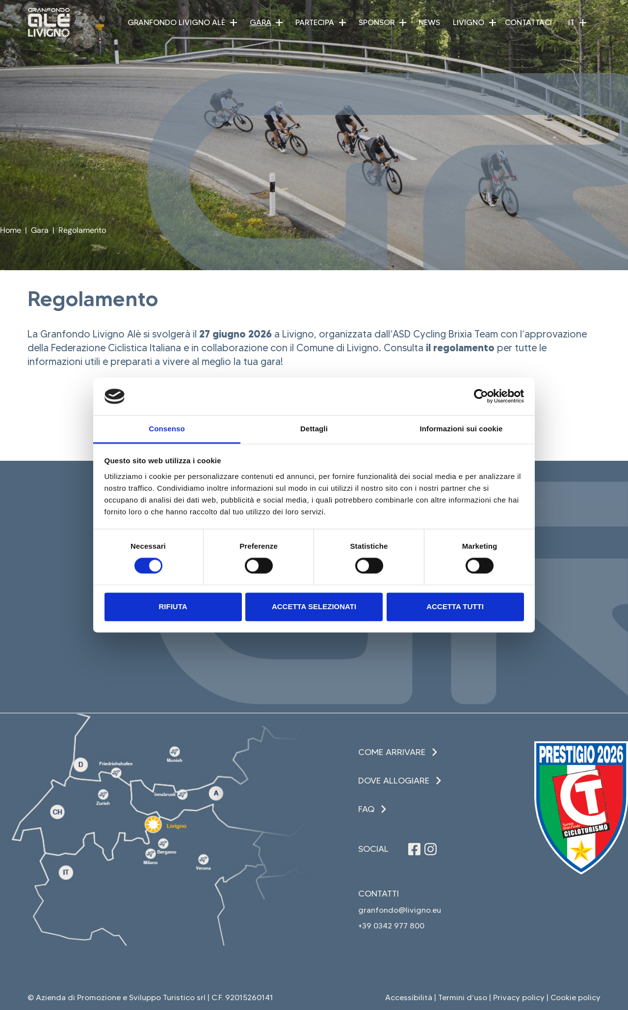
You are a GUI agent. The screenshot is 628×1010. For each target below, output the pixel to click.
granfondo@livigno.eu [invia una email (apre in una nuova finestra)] (399, 910)
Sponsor (376, 22)
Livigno (468, 22)
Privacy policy (519, 997)
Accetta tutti (455, 606)
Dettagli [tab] (314, 428)
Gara (260, 22)
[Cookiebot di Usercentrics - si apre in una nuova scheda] (481, 396)
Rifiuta (172, 606)
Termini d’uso (462, 997)
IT (571, 22)
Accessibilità (408, 997)
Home (10, 230)
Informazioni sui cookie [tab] (461, 428)
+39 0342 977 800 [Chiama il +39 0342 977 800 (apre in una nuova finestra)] (391, 925)
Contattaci (528, 22)
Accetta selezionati (314, 606)
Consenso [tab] (166, 428)
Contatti (378, 893)
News (429, 22)
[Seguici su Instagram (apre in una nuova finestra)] (430, 849)
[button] (233, 22)
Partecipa (314, 22)
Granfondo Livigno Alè (176, 22)
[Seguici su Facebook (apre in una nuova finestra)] (414, 849)
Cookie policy (575, 997)
